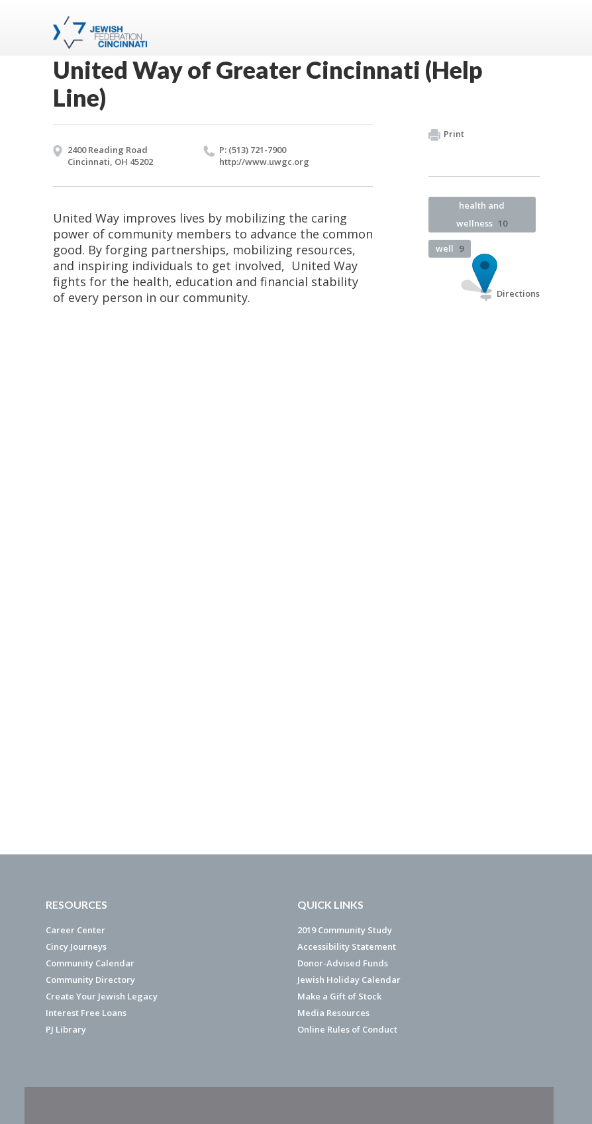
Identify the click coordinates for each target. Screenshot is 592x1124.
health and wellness (481, 214)
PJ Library (66, 1029)
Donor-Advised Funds (342, 963)
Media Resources (333, 1013)
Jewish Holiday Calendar (349, 980)
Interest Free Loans (86, 1013)
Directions (510, 293)
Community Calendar (90, 963)
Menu (524, 28)
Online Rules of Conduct (347, 1029)
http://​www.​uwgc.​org (264, 162)
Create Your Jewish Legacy (102, 996)
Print (446, 134)
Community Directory (90, 980)
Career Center (75, 930)
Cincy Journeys (76, 946)
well (450, 248)
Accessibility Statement (346, 946)
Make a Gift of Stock (339, 996)
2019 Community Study (344, 930)
